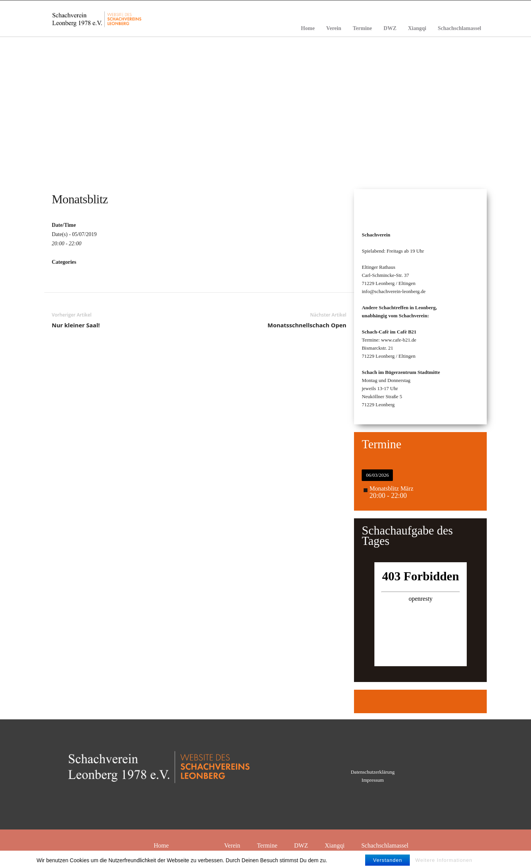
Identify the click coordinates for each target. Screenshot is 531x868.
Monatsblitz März (391, 488)
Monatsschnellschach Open (306, 325)
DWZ (390, 28)
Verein (333, 28)
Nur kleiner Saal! (76, 325)
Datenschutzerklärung (372, 772)
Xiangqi (417, 28)
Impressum (373, 780)
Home (308, 28)
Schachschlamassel (459, 28)
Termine (362, 28)
